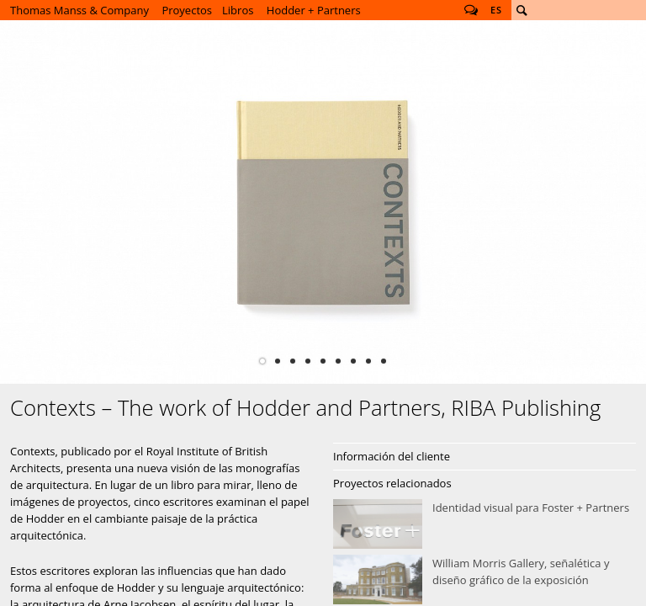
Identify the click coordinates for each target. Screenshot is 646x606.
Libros (237, 10)
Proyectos (187, 10)
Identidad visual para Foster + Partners (484, 524)
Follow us (471, 10)
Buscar (521, 10)
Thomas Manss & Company (79, 10)
